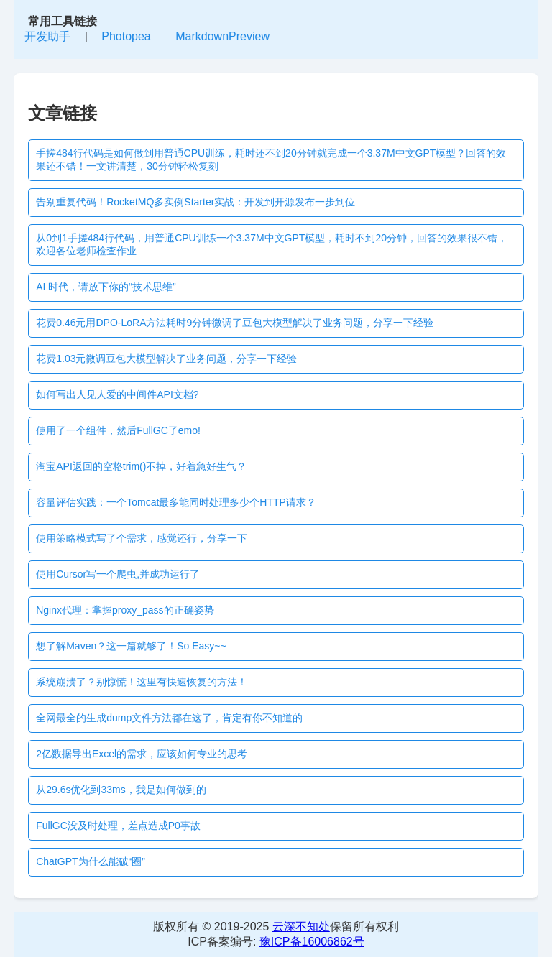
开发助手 (47, 36)
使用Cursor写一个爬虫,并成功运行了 (118, 574)
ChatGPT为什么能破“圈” (90, 861)
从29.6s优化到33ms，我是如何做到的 (121, 789)
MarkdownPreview (222, 36)
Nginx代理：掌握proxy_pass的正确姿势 (124, 610)
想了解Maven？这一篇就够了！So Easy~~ (131, 646)
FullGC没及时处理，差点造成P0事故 (118, 825)
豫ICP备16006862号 (311, 941)
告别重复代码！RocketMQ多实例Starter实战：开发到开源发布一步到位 (195, 202)
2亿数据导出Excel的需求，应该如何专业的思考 (141, 753)
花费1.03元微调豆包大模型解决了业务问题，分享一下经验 (166, 358)
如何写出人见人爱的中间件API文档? (117, 394)
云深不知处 (301, 926)
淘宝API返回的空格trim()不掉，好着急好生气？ (141, 466)
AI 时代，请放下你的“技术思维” (105, 286)
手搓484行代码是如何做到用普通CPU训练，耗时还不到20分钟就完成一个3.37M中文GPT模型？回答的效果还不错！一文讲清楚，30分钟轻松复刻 (271, 159)
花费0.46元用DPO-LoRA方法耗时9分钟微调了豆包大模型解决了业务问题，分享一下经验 (234, 322)
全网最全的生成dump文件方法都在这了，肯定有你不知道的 (169, 717)
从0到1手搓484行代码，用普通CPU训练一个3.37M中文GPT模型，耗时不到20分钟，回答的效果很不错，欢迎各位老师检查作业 (271, 244)
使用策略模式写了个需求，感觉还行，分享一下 (141, 538)
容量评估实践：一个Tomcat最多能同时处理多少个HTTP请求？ (176, 502)
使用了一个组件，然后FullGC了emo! (118, 430)
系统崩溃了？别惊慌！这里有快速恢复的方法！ (141, 682)
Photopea (126, 36)
